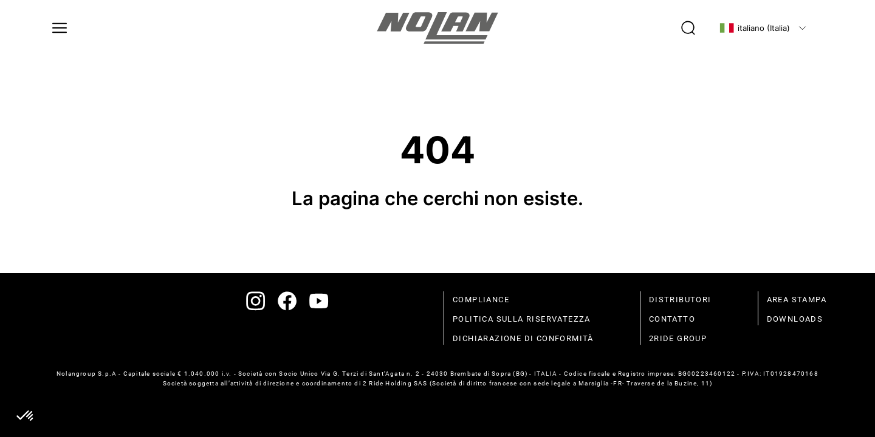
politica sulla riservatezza (522, 319)
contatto (672, 319)
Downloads (795, 319)
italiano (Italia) (754, 28)
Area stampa (796, 299)
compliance (481, 299)
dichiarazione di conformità (523, 338)
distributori (680, 299)
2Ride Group (678, 338)
